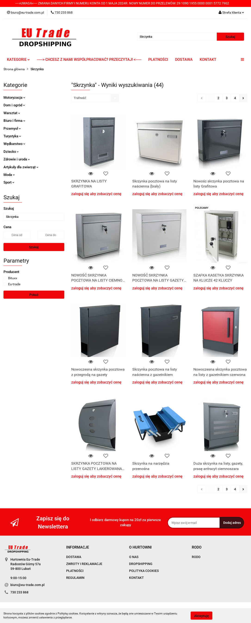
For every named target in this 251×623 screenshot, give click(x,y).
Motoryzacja (14, 97)
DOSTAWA (184, 59)
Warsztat (11, 113)
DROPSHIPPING (140, 564)
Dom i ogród (14, 105)
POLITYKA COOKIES (144, 571)
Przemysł (12, 128)
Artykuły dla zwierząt (20, 167)
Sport (8, 182)
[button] (77, 547)
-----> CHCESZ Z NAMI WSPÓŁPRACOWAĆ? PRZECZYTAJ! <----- (89, 59)
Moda (9, 175)
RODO (196, 557)
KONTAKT (208, 59)
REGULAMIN (75, 578)
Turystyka (12, 136)
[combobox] (95, 98)
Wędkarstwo (14, 144)
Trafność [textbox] (80, 98)
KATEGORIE (18, 59)
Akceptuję (201, 615)
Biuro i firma (14, 121)
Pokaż (33, 295)
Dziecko (11, 152)
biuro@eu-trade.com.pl (27, 585)
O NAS (133, 557)
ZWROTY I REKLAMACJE (84, 564)
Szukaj (34, 247)
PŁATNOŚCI (158, 59)
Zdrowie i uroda (16, 159)
